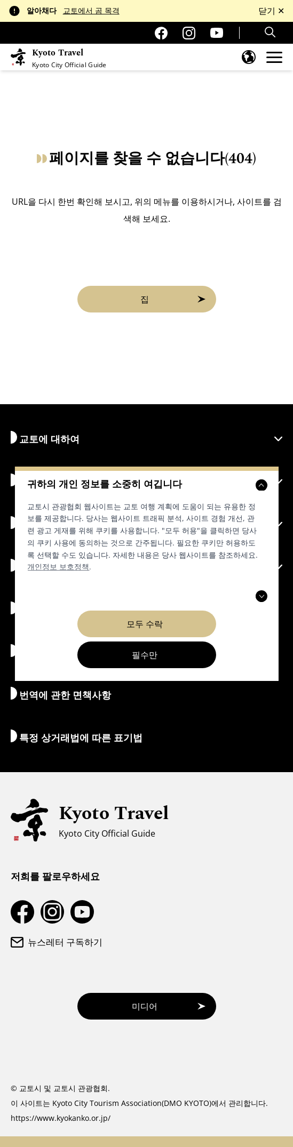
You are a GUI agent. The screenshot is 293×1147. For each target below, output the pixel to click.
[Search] (271, 32)
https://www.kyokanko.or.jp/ (60, 1118)
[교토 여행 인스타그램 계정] (189, 33)
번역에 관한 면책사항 (61, 694)
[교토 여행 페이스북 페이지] (161, 33)
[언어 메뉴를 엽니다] (249, 57)
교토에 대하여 (146, 438)
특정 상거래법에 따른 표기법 (76, 736)
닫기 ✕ (271, 11)
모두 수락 (144, 624)
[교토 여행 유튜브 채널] (216, 33)
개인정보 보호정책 (58, 567)
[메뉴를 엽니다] (274, 57)
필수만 (144, 655)
